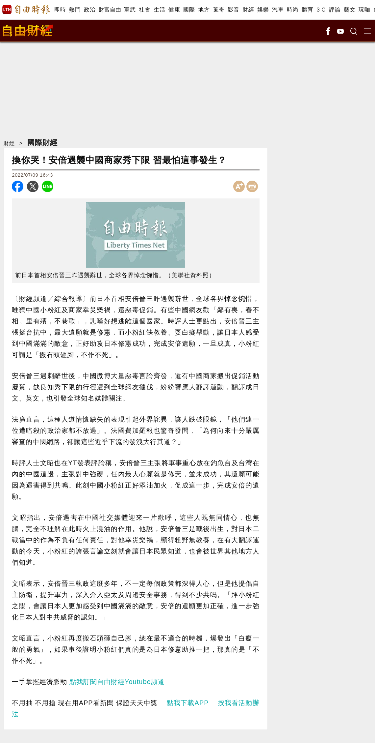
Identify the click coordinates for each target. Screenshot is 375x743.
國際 (189, 10)
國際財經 (42, 142)
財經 (248, 10)
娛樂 (263, 10)
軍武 (130, 10)
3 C (321, 10)
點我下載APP (188, 702)
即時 (60, 10)
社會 (144, 10)
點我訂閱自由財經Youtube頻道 (117, 681)
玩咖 (364, 10)
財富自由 (110, 10)
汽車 (278, 10)
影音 (233, 10)
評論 (334, 10)
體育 (307, 10)
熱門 (75, 10)
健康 (174, 10)
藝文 (349, 10)
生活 (159, 10)
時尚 (292, 10)
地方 (204, 10)
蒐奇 (218, 10)
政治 (89, 10)
